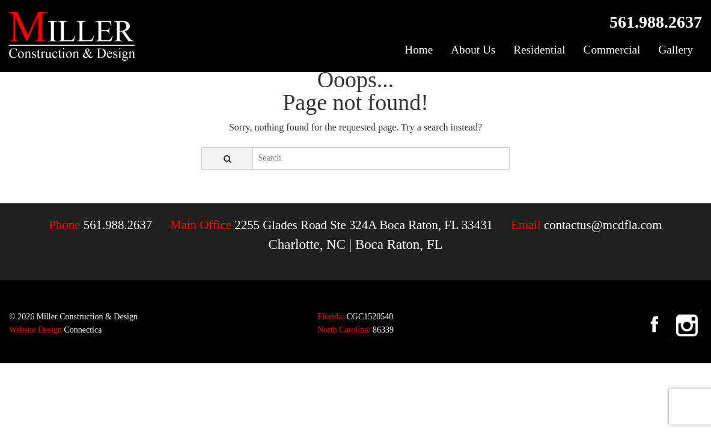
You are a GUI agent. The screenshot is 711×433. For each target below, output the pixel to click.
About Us (473, 49)
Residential (539, 49)
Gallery (675, 49)
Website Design (35, 329)
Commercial (612, 49)
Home (418, 49)
